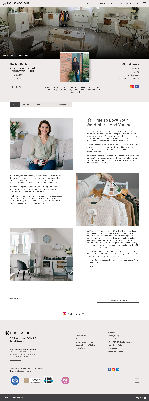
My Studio (27, 104)
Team (51, 104)
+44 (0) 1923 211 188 (23, 352)
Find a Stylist (105, 4)
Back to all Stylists (118, 300)
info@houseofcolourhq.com (25, 349)
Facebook (137, 86)
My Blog (136, 72)
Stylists (13, 55)
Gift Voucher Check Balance (129, 79)
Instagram (132, 86)
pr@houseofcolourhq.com (25, 371)
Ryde (141, 398)
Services (39, 104)
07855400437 (19, 75)
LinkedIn (117, 369)
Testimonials (63, 104)
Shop (87, 4)
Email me (17, 78)
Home (5, 55)
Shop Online (134, 68)
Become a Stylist (129, 4)
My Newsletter (133, 75)
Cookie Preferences (116, 351)
